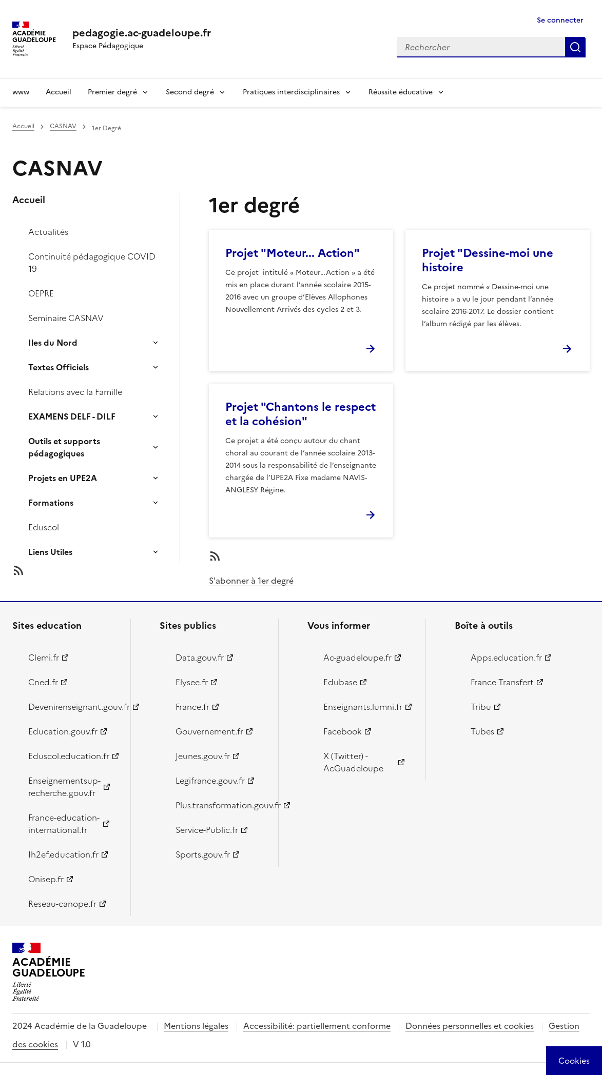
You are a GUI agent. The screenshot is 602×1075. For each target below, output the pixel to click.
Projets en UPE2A (62, 478)
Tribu (481, 707)
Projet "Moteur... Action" (292, 253)
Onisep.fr (46, 879)
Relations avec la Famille (75, 392)
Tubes (482, 731)
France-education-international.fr (64, 823)
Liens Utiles (50, 552)
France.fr (192, 707)
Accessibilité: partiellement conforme (317, 1026)
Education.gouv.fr (63, 731)
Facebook (342, 731)
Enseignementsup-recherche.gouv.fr (64, 786)
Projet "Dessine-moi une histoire (487, 260)
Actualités (48, 232)
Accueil (58, 92)
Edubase (340, 682)
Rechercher (575, 47)
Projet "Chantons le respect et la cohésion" (300, 414)
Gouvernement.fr (209, 731)
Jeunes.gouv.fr (203, 756)
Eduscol (43, 527)
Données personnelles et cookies (469, 1026)
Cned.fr (43, 682)
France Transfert (502, 682)
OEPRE (41, 293)
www (20, 92)
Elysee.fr (192, 682)
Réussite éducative (400, 92)
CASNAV (63, 126)
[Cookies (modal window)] (574, 1060)
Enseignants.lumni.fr (362, 707)
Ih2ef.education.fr (63, 854)
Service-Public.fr (207, 830)
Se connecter (560, 20)
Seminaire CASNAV (66, 318)
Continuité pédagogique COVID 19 (92, 262)
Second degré (190, 92)
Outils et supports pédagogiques (64, 447)
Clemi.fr (43, 657)
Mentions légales (196, 1026)
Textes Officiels (58, 367)
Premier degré (112, 92)
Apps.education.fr (506, 657)
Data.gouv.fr (200, 657)
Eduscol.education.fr (68, 756)
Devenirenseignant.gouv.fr (73, 707)
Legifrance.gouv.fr (210, 780)
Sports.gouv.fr (203, 854)
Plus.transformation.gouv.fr (221, 805)
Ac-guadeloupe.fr (357, 657)
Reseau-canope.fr (62, 904)
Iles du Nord (52, 342)
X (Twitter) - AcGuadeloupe (353, 762)
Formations (50, 502)
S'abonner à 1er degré (251, 580)
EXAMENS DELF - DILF (71, 416)
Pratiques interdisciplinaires (291, 92)
